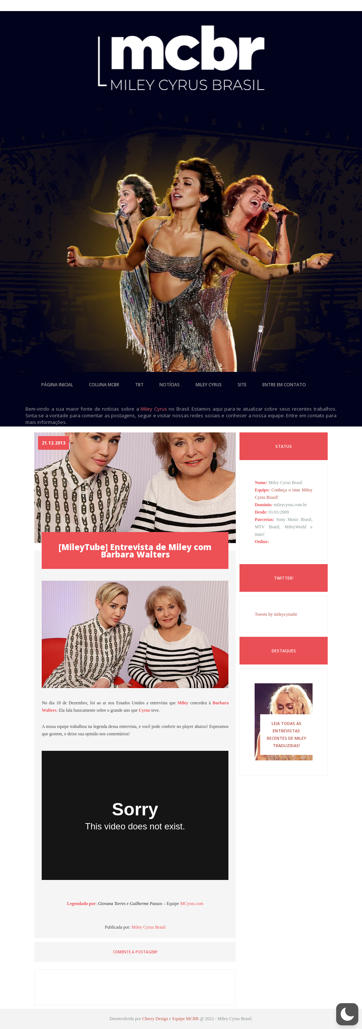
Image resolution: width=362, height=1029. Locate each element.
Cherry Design (155, 1018)
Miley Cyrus (154, 408)
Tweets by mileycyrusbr (276, 614)
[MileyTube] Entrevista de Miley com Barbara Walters (135, 550)
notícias (169, 384)
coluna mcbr (104, 384)
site (242, 384)
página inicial (57, 384)
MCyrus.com (191, 903)
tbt (139, 384)
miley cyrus (209, 384)
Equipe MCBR (185, 1018)
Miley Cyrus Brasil (149, 927)
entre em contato (284, 384)
